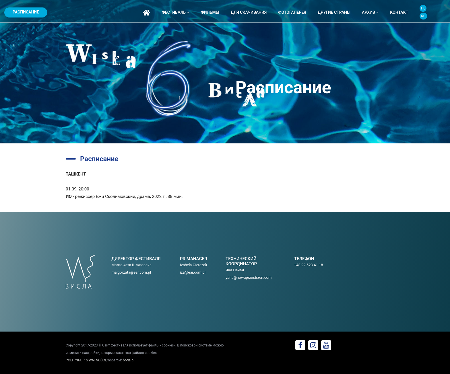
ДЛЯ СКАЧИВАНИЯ (249, 12)
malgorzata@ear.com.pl (131, 272)
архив (370, 12)
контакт (399, 12)
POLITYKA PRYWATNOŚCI (86, 360)
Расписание (26, 12)
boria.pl (128, 360)
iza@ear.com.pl (192, 272)
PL (423, 8)
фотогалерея (292, 12)
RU (423, 16)
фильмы (210, 12)
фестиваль (175, 12)
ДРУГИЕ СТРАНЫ (334, 12)
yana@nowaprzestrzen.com (248, 277)
